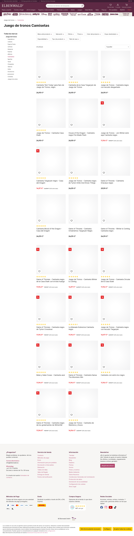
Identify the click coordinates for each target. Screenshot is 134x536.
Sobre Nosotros (74, 474)
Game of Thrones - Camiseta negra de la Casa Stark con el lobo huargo (50, 280)
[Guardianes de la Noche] (73, 14)
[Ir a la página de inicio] (12, 5)
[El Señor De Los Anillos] (25, 14)
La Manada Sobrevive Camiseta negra (81, 328)
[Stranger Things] (64, 14)
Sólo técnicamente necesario (90, 529)
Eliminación (41, 467)
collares (10, 41)
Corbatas (10, 76)
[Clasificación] (117, 47)
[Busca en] (82, 5)
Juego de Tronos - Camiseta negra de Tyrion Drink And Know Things (82, 182)
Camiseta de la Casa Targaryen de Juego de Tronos (82, 86)
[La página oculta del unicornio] (73, 518)
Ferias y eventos (74, 470)
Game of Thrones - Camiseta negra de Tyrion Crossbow (50, 328)
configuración (51, 531)
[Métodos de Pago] (20, 507)
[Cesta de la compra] (126, 6)
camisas (10, 46)
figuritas (10, 59)
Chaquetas (11, 64)
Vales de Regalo (43, 472)
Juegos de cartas (13, 79)
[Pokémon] (56, 14)
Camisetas (11, 56)
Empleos (71, 462)
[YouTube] (111, 507)
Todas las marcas (126, 14)
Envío (39, 460)
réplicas (10, 66)
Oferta (71, 34)
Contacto (40, 455)
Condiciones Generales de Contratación (82, 477)
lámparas (10, 49)
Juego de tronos (11, 36)
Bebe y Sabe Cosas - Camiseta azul (50, 375)
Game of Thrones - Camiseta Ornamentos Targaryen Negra (80, 230)
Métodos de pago (43, 458)
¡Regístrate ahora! (108, 465)
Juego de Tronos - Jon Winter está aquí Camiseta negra (115, 134)
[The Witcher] (82, 14)
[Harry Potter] (7, 14)
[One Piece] (105, 14)
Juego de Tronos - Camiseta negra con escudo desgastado (115, 86)
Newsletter (72, 458)
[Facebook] (101, 507)
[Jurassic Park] (114, 14)
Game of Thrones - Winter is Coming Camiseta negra (115, 230)
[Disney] (44, 14)
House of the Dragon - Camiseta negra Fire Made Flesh (82, 134)
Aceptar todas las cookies (122, 529)
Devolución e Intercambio (46, 465)
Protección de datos (75, 479)
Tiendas (71, 455)
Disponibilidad (43, 39)
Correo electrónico (12, 461)
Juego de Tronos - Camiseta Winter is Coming (83, 280)
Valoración (60, 34)
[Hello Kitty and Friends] (50, 14)
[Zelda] (97, 14)
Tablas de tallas (43, 470)
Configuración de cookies (77, 484)
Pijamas (10, 51)
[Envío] (51, 505)
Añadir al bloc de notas (39, 77)
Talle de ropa (74, 39)
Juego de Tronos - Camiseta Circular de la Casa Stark (115, 280)
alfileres (10, 54)
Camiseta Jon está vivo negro (113, 375)
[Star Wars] (15, 14)
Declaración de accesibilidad (78, 482)
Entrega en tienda (43, 474)
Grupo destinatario (111, 34)
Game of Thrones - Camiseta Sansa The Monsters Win (83, 376)
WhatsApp (10, 466)
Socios (71, 467)
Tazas (9, 61)
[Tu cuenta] (118, 6)
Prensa (71, 465)
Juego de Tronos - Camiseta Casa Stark (50, 134)
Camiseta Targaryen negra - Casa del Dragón (49, 182)
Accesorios (11, 71)
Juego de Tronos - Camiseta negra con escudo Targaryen (115, 328)
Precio (80, 34)
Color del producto (94, 34)
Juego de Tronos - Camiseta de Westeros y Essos (81, 424)
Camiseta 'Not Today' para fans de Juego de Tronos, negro (50, 86)
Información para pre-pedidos (47, 462)
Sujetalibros (11, 39)
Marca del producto (45, 34)
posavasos (11, 74)
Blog (70, 460)
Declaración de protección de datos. (37, 532)
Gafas (9, 69)
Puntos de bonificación (45, 477)
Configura (107, 529)
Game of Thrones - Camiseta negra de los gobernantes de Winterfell (50, 424)
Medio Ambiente (74, 472)
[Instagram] (105, 507)
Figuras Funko (12, 44)
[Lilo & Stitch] (90, 14)
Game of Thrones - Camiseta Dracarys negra (112, 182)
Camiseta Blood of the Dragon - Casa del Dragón (49, 230)
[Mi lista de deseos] (111, 6)
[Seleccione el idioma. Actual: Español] (130, 1)
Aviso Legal (72, 486)
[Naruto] (36, 14)
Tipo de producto (58, 39)
